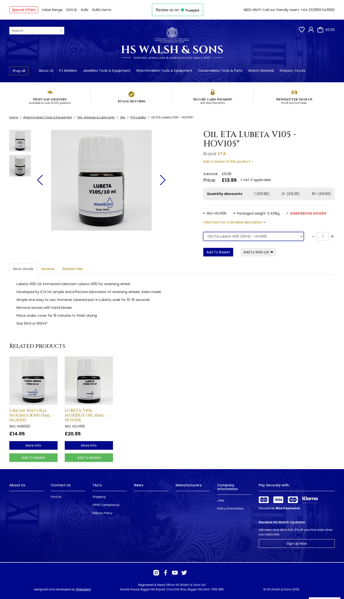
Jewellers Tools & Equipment (106, 70)
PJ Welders (68, 70)
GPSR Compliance (105, 505)
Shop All (18, 70)
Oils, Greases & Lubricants (96, 117)
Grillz (84, 9)
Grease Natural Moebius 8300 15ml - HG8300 (31, 415)
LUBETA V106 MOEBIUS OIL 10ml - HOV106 (86, 415)
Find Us (56, 497)
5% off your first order (294, 103)
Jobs (220, 500)
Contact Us (61, 485)
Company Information (227, 487)
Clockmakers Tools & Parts (220, 70)
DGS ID (71, 9)
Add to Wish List (258, 252)
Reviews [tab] (48, 268)
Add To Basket (218, 252)
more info (33, 445)
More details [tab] (23, 268)
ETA (222, 154)
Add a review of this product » (228, 161)
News (138, 485)
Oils (122, 117)
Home (13, 117)
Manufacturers (189, 485)
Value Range (52, 9)
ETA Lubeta (138, 117)
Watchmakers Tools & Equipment (164, 70)
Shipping (99, 497)
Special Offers (24, 9)
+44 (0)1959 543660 (318, 9)
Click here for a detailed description (233, 222)
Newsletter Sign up (294, 99)
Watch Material (261, 70)
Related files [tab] (73, 268)
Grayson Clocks (292, 70)
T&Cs (97, 485)
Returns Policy (102, 513)
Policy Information (230, 508)
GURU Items (101, 9)
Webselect (83, 589)
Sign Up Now (297, 543)
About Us (46, 70)
